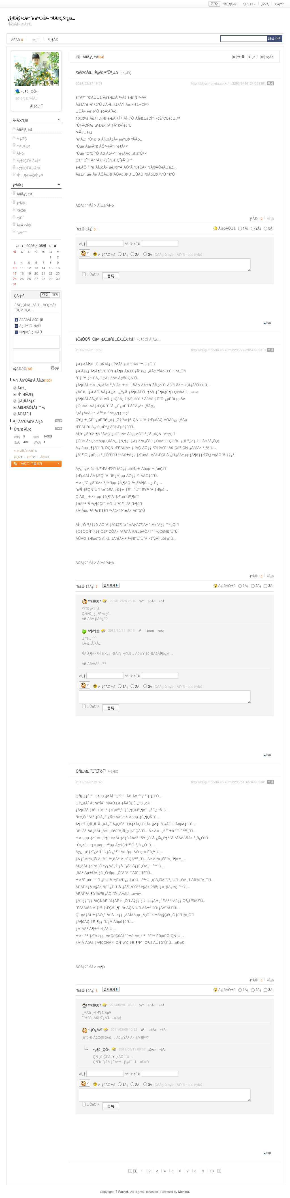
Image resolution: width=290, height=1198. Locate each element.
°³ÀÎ (90, 205)
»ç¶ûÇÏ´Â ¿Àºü (28, 167)
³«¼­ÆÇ (22, 138)
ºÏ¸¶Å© (53, 39)
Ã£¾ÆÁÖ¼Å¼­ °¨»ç (31, 407)
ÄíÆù (44, 457)
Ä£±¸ (22, 387)
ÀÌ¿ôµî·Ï (36, 105)
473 (25, 442)
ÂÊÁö (17, 39)
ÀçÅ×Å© (24, 225)
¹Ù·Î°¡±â (248, 4)
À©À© (24, 368)
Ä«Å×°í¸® (20, 120)
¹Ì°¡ (19, 175)
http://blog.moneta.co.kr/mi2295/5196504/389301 (228, 782)
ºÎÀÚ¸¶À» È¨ (230, 4)
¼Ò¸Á (18, 457)
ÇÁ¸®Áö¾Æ (26, 400)
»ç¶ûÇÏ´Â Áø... (149, 339)
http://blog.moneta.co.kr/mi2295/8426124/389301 (228, 83)
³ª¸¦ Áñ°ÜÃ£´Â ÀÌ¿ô (28, 421)
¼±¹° (31, 457)
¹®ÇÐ (21, 210)
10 (212, 1170)
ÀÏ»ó (20, 153)
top (268, 322)
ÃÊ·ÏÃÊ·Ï (24, 413)
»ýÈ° (20, 217)
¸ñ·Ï (254, 56)
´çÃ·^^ (22, 232)
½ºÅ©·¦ (18, 184)
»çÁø (270, 56)
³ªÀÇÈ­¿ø (23, 145)
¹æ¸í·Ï (35, 39)
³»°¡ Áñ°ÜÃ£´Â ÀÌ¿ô (28, 380)
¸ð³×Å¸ (265, 4)
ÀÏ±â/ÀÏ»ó (105, 205)
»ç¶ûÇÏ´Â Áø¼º (28, 160)
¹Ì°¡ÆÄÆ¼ (25, 394)
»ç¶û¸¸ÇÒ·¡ (30, 91)
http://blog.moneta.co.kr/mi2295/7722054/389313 (228, 350)
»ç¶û (101, 966)
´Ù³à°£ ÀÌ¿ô (22, 429)
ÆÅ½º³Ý (278, 4)
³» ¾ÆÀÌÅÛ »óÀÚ (25, 451)
